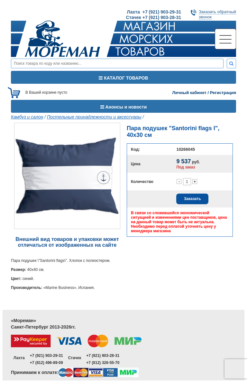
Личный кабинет (189, 92)
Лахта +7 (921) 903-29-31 (154, 11)
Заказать (192, 198)
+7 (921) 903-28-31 (102, 355)
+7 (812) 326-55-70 (102, 362)
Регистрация (223, 92)
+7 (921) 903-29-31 (46, 355)
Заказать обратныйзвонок (217, 14)
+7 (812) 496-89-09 (46, 362)
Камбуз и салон (27, 117)
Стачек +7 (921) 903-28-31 (153, 17)
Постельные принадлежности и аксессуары (94, 117)
